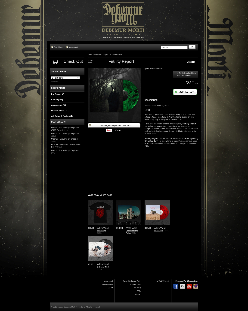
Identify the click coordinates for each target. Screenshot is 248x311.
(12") (67, 130)
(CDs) (134, 233)
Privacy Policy (135, 284)
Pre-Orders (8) (57, 94)
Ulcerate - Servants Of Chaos (63, 139)
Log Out (110, 288)
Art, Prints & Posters (62, 116)
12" (110, 55)
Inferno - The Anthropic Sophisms (65, 133)
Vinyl (105, 55)
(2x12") (166, 230)
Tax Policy (137, 288)
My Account (72, 47)
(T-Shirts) (58, 147)
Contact (138, 294)
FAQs (139, 291)
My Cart (159, 281)
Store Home (57, 47)
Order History (107, 284)
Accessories (58, 105)
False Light (101, 230)
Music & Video (60, 111)
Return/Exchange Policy (132, 281)
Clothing (57, 100)
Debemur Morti (103, 267)
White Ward (117, 55)
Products (97, 55)
